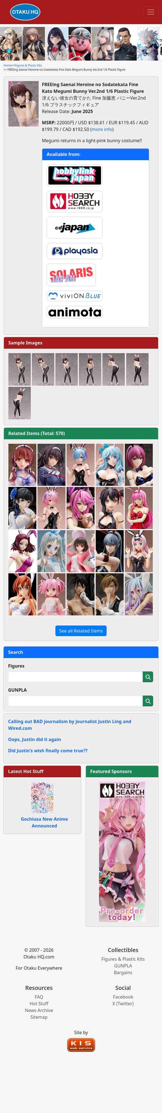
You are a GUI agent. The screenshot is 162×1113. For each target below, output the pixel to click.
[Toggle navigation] (151, 12)
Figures (16, 666)
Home (7, 65)
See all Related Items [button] (81, 631)
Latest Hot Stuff (25, 771)
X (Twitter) (123, 1004)
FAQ (39, 997)
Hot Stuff (39, 1004)
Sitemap (39, 1017)
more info (102, 129)
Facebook (123, 997)
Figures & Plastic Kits (28, 65)
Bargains (123, 972)
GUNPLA (17, 690)
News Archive (39, 1010)
